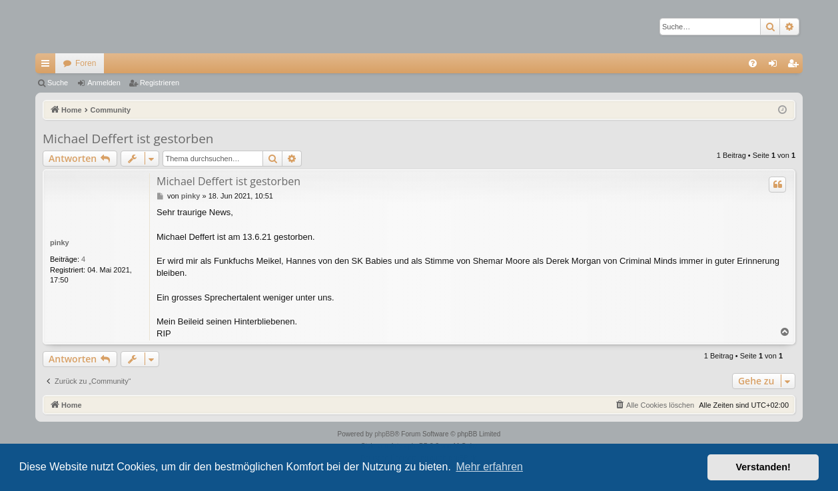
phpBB (384, 434)
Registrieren (159, 83)
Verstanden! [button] (763, 467)
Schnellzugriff (48, 66)
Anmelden (104, 83)
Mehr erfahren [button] (489, 466)
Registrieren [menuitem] (796, 66)
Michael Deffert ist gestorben (128, 138)
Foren (85, 63)
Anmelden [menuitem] (776, 66)
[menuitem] (753, 63)
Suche (57, 83)
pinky (59, 242)
